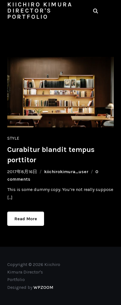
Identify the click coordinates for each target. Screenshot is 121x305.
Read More (25, 218)
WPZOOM (43, 287)
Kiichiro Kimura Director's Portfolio (39, 10)
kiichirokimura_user (66, 171)
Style (13, 138)
